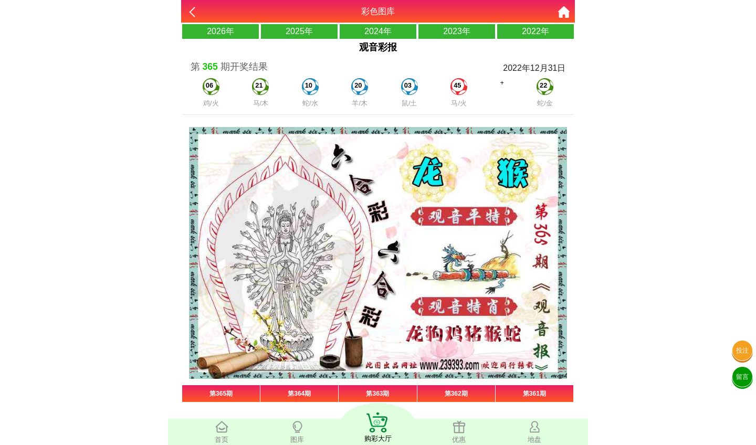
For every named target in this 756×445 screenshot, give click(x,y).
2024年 (378, 31)
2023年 (456, 31)
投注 (742, 350)
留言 (742, 376)
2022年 (535, 31)
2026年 (220, 31)
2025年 (299, 31)
